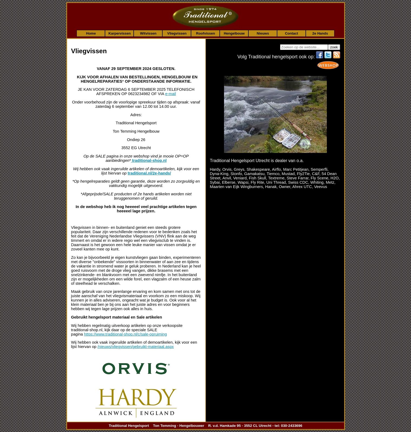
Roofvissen (205, 33)
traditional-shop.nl (149, 160)
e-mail (170, 94)
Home (91, 33)
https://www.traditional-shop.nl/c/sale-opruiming (125, 334)
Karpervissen (119, 33)
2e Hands (320, 33)
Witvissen (148, 33)
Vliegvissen (177, 33)
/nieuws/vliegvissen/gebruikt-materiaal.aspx (135, 346)
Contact (291, 33)
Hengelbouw (234, 33)
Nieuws (263, 33)
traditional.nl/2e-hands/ (149, 173)
